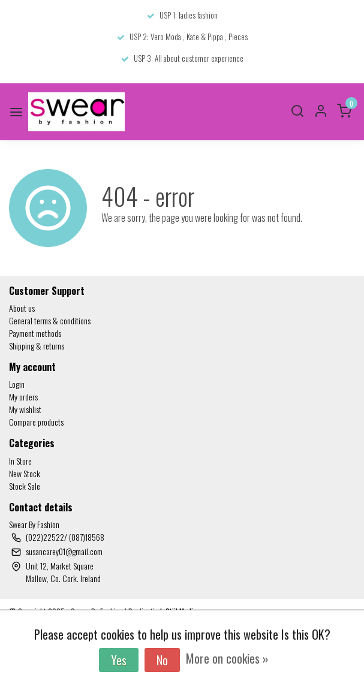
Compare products (36, 421)
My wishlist (25, 409)
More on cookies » (227, 658)
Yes (119, 660)
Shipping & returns (36, 345)
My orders (23, 396)
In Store (20, 460)
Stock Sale (24, 486)
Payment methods (35, 333)
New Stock (24, 473)
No (162, 660)
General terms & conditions (50, 320)
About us (22, 308)
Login (17, 384)
